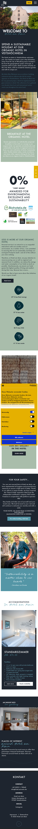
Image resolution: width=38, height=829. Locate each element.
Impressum (13, 814)
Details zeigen (27, 432)
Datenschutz (24, 814)
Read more (7, 280)
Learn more (10, 684)
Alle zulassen (19, 437)
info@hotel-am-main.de (19, 789)
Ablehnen (19, 442)
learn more (19, 453)
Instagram (19, 807)
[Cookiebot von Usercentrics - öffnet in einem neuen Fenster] (29, 386)
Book (29, 2)
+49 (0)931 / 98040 (19, 787)
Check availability (24, 684)
